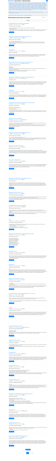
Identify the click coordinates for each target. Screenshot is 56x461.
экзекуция (13, 9)
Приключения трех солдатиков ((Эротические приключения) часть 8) (20, 393)
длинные (34, 3)
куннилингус (41, 5)
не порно (44, 6)
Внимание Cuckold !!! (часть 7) (14, 365)
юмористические (29, 9)
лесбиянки (45, 5)
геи (24, 3)
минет (20, 6)
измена (11, 5)
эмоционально (22, 9)
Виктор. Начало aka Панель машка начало (16, 145)
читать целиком (11, 32)
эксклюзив (17, 9)
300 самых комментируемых (27, 15)
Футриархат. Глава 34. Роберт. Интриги (15, 118)
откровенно (23, 7)
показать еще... (28, 449)
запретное (24, 4)
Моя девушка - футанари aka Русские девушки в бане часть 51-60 (20, 36)
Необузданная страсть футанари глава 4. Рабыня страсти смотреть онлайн (21, 102)
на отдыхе (32, 6)
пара (26, 7)
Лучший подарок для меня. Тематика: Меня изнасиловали (19, 23)
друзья (45, 3)
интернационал (19, 5)
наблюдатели (40, 6)
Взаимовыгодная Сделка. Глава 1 (14, 422)
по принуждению (39, 7)
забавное (20, 4)
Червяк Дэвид (11, 90)
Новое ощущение (12, 49)
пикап (36, 7)
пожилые (44, 7)
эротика (25, 9)
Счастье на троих (12, 409)
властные (19, 3)
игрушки (38, 4)
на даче (29, 6)
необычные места (12, 7)
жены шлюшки (16, 4)
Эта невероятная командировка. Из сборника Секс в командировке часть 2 (22, 77)
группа (27, 3)
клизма (32, 5)
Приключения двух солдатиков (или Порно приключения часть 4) (20, 178)
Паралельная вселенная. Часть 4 (14, 340)
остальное (19, 7)
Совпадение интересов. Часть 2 (14, 379)
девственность (31, 3)
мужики (26, 6)
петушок (10, 307)
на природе (36, 6)
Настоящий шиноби (12, 352)
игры (41, 4)
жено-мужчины (12, 4)
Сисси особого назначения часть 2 (15, 159)
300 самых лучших (13, 15)
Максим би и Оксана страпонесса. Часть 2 (16, 278)
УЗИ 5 (10, 219)
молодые (23, 6)
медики (18, 6)
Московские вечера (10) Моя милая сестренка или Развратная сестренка (21, 233)
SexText (10, 1)
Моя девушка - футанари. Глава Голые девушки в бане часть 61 (19, 132)
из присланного (44, 4)
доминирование (39, 3)
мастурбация (14, 6)
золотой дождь (28, 4)
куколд (38, 5)
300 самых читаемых (20, 15)
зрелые (35, 4)
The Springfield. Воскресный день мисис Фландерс (17, 205)
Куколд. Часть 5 (11, 264)
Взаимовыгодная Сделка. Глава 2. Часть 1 (16, 192)
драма (43, 3)
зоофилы (32, 4)
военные (22, 3)
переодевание (32, 7)
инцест (26, 5)
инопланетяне (14, 5)
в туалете (11, 3)
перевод (28, 7)
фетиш (10, 9)
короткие (35, 5)
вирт (16, 3)
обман (16, 7)
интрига (23, 5)
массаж (11, 6)
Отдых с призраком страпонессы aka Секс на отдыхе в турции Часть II (21, 62)
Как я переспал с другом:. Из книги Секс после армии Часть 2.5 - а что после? (22, 293)
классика (29, 5)
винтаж (14, 3)
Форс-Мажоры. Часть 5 (13, 251)
